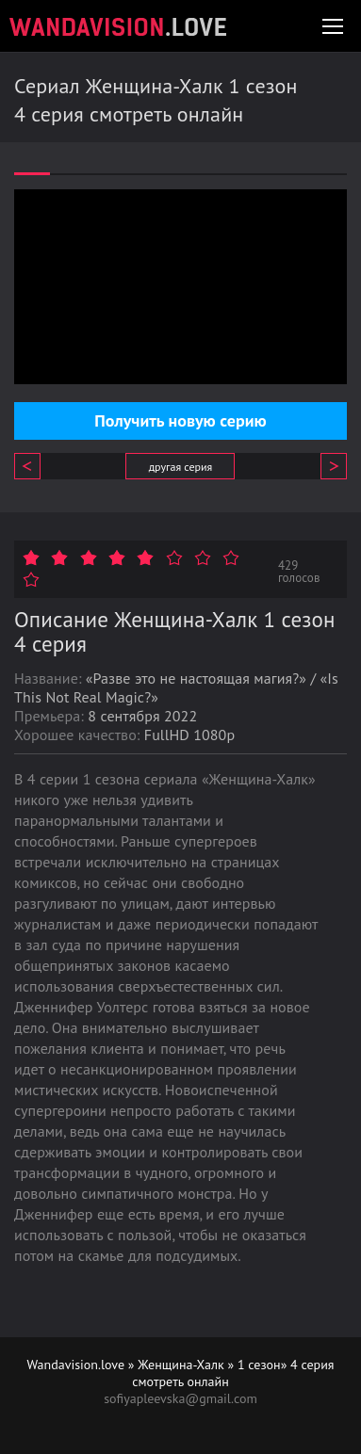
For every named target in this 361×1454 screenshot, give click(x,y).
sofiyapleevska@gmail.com (180, 1398)
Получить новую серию (180, 420)
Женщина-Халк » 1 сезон (209, 1364)
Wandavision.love (76, 1364)
